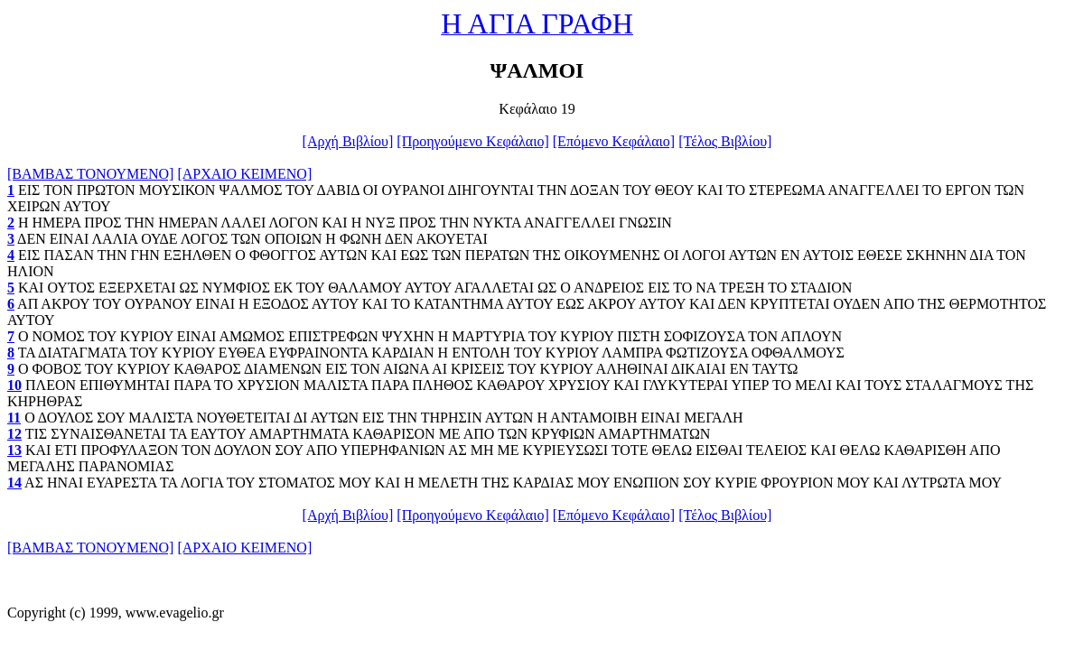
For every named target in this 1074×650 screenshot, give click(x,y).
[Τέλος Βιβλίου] (724, 141)
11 (14, 417)
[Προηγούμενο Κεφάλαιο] (472, 141)
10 (14, 385)
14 (14, 482)
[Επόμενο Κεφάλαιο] (614, 141)
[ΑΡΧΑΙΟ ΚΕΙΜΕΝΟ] (244, 173)
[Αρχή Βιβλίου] (348, 141)
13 (14, 450)
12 (14, 433)
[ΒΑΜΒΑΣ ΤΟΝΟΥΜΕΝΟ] (90, 173)
